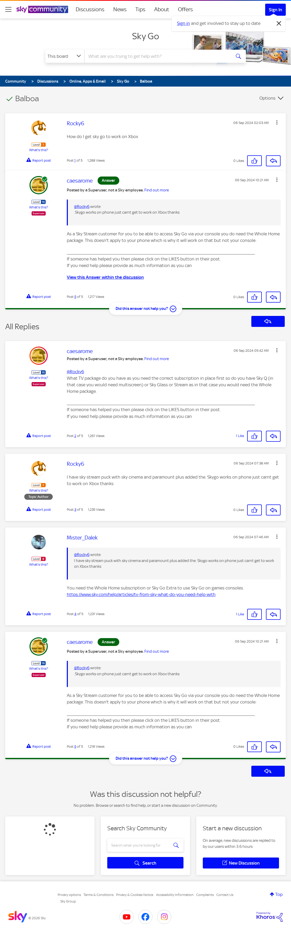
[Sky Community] (42, 9)
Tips (140, 9)
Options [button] (267, 98)
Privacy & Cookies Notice (134, 895)
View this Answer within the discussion (105, 277)
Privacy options (69, 895)
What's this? (38, 150)
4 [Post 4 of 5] (75, 614)
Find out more (156, 190)
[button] (277, 122)
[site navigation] (8, 9)
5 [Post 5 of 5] (75, 297)
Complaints (205, 895)
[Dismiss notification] (279, 23)
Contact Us (224, 895)
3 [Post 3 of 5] (75, 510)
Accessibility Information (175, 895)
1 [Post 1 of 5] (75, 160)
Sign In (275, 9)
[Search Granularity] (64, 56)
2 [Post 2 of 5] (75, 436)
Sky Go (145, 36)
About (161, 9)
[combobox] (157, 56)
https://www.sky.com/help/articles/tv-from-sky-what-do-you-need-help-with (141, 594)
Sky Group (68, 901)
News (120, 9)
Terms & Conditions (99, 895)
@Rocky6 (82, 206)
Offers (185, 9)
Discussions (90, 9)
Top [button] (279, 894)
